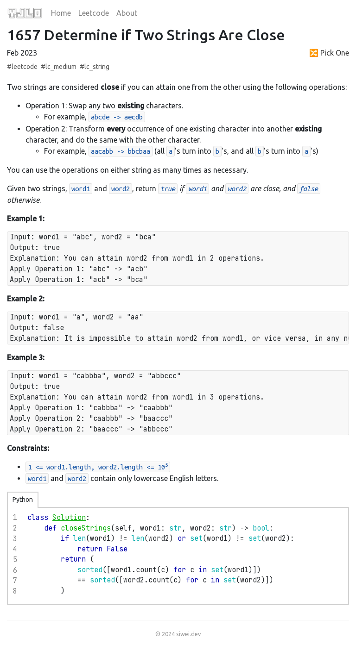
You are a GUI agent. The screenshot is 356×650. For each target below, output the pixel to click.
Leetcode (93, 13)
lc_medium (60, 66)
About (126, 13)
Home (61, 13)
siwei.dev (188, 634)
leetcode (25, 66)
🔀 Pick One (329, 53)
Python (23, 499)
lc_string (96, 66)
